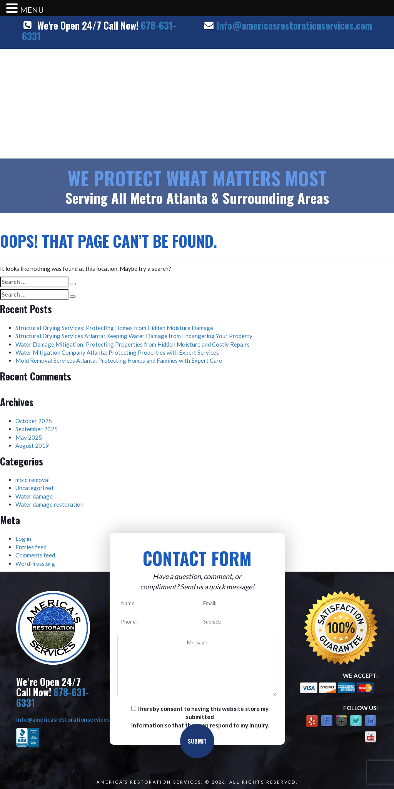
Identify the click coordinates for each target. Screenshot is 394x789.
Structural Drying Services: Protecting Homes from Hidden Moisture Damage (114, 327)
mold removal (32, 479)
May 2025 (28, 437)
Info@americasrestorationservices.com (294, 25)
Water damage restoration (49, 504)
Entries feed (31, 547)
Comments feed (35, 555)
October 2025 (33, 420)
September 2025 (36, 428)
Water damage (34, 496)
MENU (32, 9)
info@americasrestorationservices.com (69, 719)
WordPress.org (35, 563)
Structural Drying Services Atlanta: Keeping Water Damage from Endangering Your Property (133, 335)
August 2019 (32, 445)
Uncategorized (34, 487)
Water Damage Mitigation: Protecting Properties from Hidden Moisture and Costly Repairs (132, 344)
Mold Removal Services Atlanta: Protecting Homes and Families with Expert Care (118, 360)
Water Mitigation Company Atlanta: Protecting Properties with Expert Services (117, 352)
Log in (23, 538)
